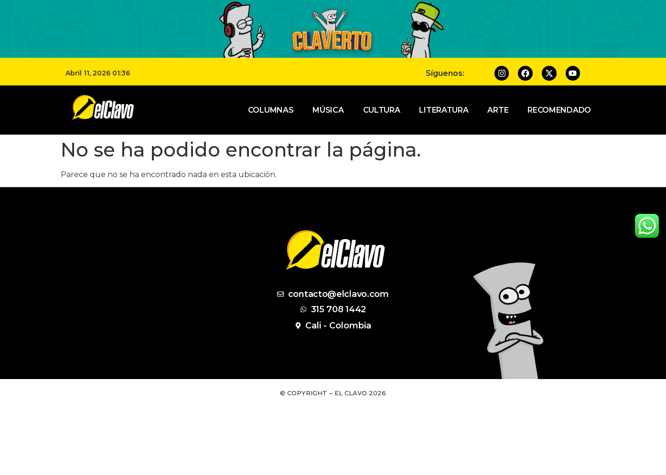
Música (328, 110)
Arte (497, 110)
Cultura (381, 110)
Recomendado (559, 110)
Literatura (443, 110)
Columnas (271, 110)
